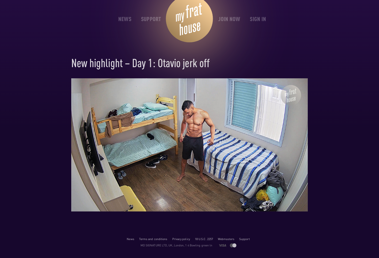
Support (244, 239)
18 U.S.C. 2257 (204, 239)
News (130, 239)
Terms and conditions (153, 239)
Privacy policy (181, 239)
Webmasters (226, 239)
